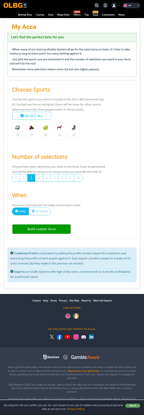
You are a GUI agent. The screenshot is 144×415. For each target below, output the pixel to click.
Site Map (74, 300)
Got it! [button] (132, 405)
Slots (51, 14)
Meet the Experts (102, 300)
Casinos (40, 14)
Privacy (63, 300)
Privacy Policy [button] (76, 408)
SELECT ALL (31, 116)
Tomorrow (39, 211)
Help (45, 300)
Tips (86, 14)
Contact (36, 300)
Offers (77, 13)
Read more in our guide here (84, 370)
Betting (25, 14)
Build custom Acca (42, 229)
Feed (95, 13)
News (121, 14)
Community (108, 14)
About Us (86, 300)
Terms (53, 300)
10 (78, 177)
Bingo (63, 14)
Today (20, 211)
